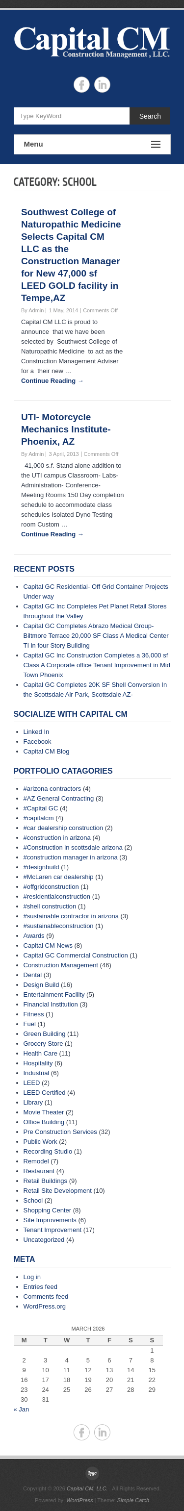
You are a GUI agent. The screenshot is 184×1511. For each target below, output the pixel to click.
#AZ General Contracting (59, 798)
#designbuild (41, 867)
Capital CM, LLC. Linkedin (102, 84)
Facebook (38, 741)
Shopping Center (48, 1210)
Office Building (44, 1122)
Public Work (40, 1141)
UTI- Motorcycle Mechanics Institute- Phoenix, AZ (66, 429)
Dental (33, 975)
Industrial (37, 1073)
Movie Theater (44, 1112)
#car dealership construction (64, 827)
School (33, 1200)
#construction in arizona (57, 837)
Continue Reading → (52, 380)
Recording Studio (48, 1151)
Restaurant (39, 1171)
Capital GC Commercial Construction (76, 955)
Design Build (41, 984)
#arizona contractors (52, 788)
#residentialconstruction (57, 896)
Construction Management (61, 965)
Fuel (30, 1024)
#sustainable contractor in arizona (71, 916)
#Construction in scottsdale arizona (73, 847)
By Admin (32, 310)
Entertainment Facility (54, 994)
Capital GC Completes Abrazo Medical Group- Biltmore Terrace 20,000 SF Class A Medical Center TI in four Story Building (96, 635)
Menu (92, 144)
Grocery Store (43, 1043)
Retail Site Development (58, 1190)
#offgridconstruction (51, 886)
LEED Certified (45, 1092)
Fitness (34, 1014)
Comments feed (46, 1296)
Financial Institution (51, 1004)
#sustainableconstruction (59, 926)
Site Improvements (50, 1220)
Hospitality (38, 1063)
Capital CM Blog (47, 751)
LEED (32, 1082)
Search (150, 116)
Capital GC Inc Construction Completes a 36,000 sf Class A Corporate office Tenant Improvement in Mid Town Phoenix (97, 665)
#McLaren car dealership (59, 877)
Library (33, 1102)
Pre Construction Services (60, 1131)
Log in (32, 1277)
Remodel (36, 1161)
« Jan (21, 1409)
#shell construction (50, 906)
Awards (34, 935)
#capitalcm (39, 818)
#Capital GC (41, 808)
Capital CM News (48, 945)
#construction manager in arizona (71, 857)
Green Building (45, 1033)
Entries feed (40, 1286)
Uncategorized (44, 1239)
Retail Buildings (46, 1180)
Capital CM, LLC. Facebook (82, 84)
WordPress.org (45, 1306)
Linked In (37, 731)
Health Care (40, 1053)
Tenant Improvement (53, 1230)
